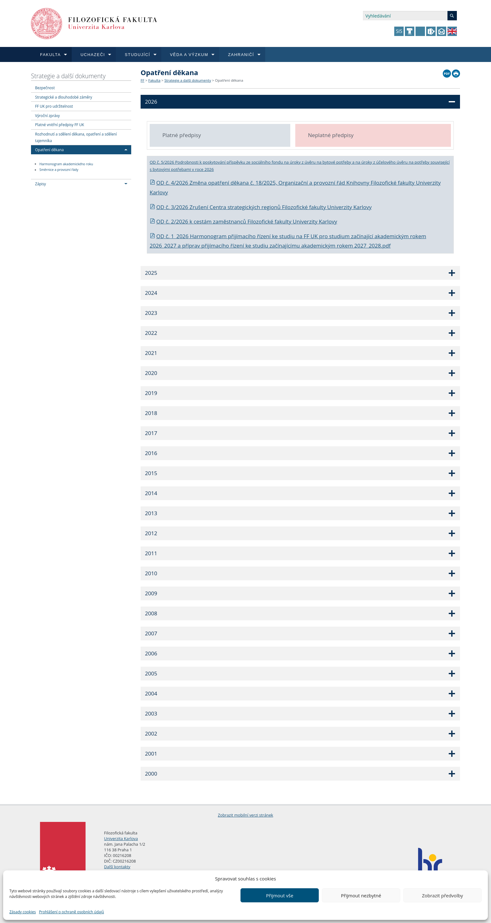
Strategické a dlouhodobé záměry (63, 97)
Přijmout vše (279, 895)
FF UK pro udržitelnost (54, 106)
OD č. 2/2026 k (172, 221)
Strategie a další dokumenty (68, 76)
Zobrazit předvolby (442, 895)
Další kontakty (117, 866)
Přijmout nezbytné (361, 895)
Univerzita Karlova (121, 838)
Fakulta (154, 80)
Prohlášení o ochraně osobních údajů (71, 912)
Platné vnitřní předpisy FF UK (59, 124)
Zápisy (40, 183)
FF (142, 80)
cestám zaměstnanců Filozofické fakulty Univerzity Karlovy (265, 221)
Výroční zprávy (47, 115)
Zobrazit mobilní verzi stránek (245, 815)
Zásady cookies (22, 912)
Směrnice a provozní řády (58, 170)
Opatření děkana (49, 149)
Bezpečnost (45, 87)
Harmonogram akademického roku (66, 164)
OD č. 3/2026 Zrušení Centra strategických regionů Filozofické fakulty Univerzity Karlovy (261, 207)
